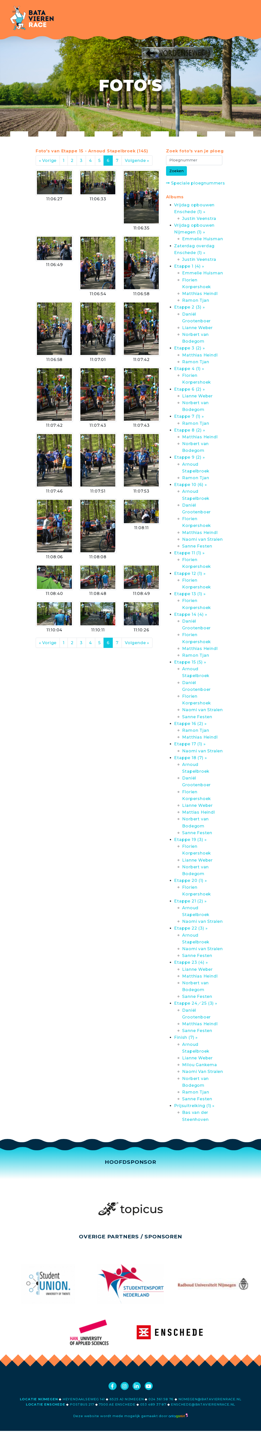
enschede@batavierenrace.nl (203, 1404)
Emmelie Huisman (202, 238)
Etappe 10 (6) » (190, 484)
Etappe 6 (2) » (189, 389)
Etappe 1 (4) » (189, 266)
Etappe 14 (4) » (190, 614)
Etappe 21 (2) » (190, 901)
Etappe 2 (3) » (189, 307)
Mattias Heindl (198, 812)
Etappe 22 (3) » (190, 928)
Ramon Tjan (195, 300)
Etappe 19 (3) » (190, 839)
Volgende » (137, 160)
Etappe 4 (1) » (189, 368)
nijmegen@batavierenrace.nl (209, 1399)
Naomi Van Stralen (202, 1071)
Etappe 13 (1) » (189, 593)
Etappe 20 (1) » (190, 880)
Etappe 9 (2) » (189, 457)
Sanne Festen (197, 546)
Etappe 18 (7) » (190, 757)
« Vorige (48, 160)
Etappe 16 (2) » (190, 723)
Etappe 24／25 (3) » (195, 1003)
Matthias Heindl (200, 293)
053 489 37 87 (153, 1404)
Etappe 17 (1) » (189, 744)
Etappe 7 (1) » (189, 416)
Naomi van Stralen (202, 539)
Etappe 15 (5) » (190, 662)
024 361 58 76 (161, 1399)
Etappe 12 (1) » (189, 573)
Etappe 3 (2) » (189, 348)
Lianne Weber (197, 327)
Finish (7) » (186, 1037)
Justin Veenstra (199, 218)
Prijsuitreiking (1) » (194, 1105)
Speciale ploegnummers (195, 183)
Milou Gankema (199, 1064)
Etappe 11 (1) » (189, 553)
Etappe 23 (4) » (191, 962)
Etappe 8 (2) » (189, 430)
